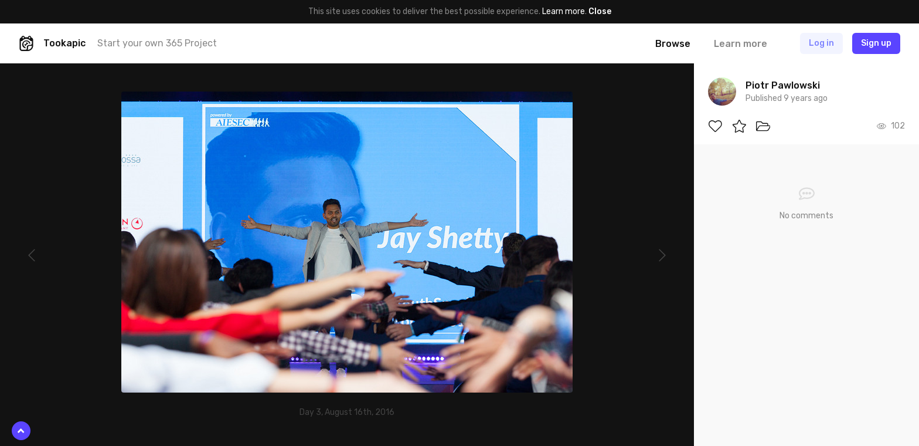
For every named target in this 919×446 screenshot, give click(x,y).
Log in (821, 43)
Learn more (563, 11)
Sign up (876, 43)
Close (599, 11)
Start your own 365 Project (157, 43)
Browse (672, 43)
